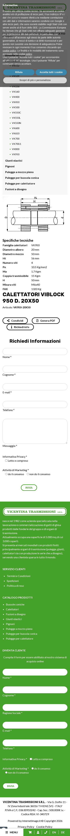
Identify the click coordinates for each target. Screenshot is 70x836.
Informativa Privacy (14, 456)
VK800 (15, 149)
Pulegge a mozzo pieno (19, 172)
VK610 (15, 133)
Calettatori (16, 33)
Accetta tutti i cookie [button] (51, 821)
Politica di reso (15, 585)
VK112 (15, 65)
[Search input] (35, 17)
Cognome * (9, 374)
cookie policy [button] (9, 799)
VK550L (16, 117)
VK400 (15, 96)
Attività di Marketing (15, 470)
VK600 (15, 128)
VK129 (15, 76)
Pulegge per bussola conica (22, 177)
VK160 (15, 91)
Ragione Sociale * (12, 712)
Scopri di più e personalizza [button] (35, 829)
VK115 (15, 70)
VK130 (15, 81)
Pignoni (9, 166)
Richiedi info (20, 327)
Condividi (15, 320)
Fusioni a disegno (16, 189)
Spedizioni (13, 580)
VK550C (16, 112)
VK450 (15, 102)
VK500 (15, 107)
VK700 (15, 138)
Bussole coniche (15, 55)
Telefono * (8, 410)
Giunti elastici (13, 160)
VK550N (16, 123)
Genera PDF (45, 320)
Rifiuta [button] (19, 821)
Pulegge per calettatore (20, 183)
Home (6, 33)
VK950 (27, 33)
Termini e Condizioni (18, 575)
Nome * (7, 357)
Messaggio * (10, 445)
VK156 (15, 86)
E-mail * (7, 392)
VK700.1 (16, 143)
